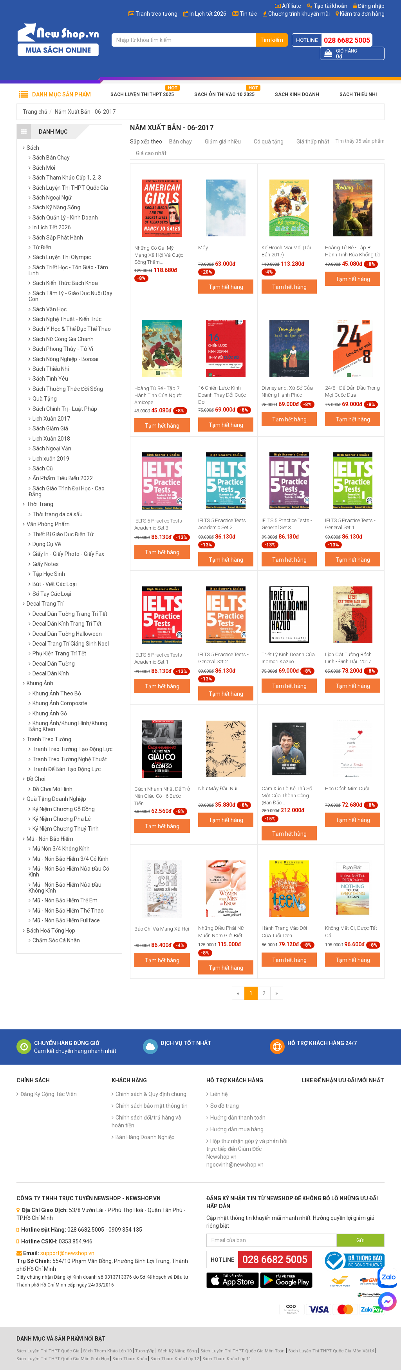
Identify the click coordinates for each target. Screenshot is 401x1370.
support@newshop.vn (67, 1253)
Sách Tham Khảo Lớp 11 (226, 1358)
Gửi (360, 1240)
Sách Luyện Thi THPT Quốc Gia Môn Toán (242, 1351)
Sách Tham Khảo (129, 1358)
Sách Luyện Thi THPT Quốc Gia (47, 1351)
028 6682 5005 (347, 40)
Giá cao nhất (151, 153)
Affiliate (288, 6)
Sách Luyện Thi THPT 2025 (142, 94)
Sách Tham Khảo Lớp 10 (107, 1351)
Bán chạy (180, 141)
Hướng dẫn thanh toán (238, 1117)
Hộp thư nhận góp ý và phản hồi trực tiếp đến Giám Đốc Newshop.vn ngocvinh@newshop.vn (246, 1153)
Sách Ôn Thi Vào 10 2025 (224, 94)
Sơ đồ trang (224, 1106)
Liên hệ (219, 1094)
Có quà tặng (269, 141)
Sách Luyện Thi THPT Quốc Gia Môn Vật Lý (331, 1351)
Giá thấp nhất (312, 141)
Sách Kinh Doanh (297, 94)
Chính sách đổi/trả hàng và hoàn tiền (146, 1121)
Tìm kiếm (271, 40)
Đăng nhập (369, 6)
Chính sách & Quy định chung (151, 1094)
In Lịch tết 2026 (208, 14)
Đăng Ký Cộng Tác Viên (48, 1094)
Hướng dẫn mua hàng (237, 1129)
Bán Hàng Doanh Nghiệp (145, 1137)
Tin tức (248, 14)
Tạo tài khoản (327, 6)
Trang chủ (35, 112)
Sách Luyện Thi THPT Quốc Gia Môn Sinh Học (62, 1358)
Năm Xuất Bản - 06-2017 (85, 112)
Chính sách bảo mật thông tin (152, 1106)
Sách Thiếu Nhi (358, 94)
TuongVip (144, 1351)
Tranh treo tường (156, 14)
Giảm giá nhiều (223, 141)
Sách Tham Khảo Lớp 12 (175, 1358)
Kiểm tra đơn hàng (362, 14)
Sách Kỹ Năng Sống (177, 1351)
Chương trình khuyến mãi (299, 14)
